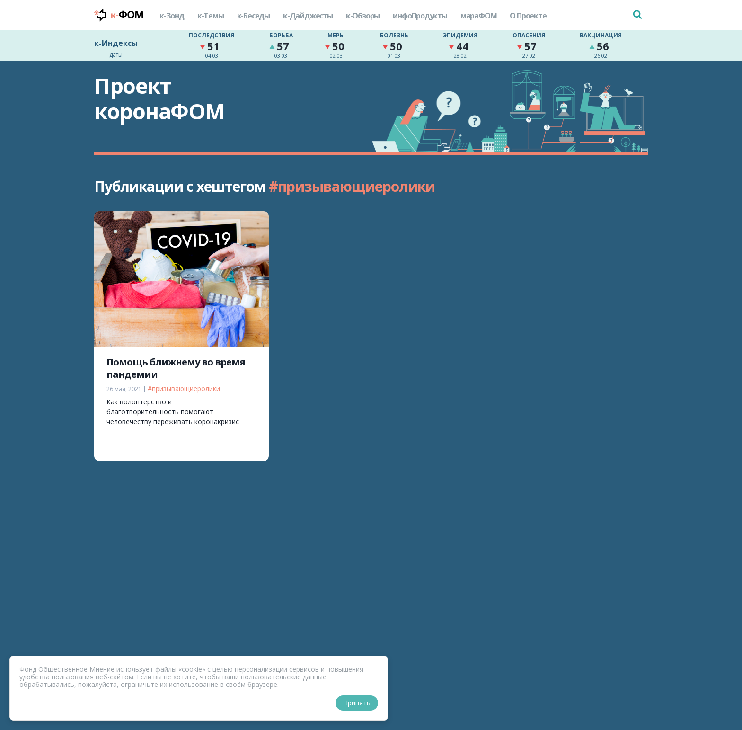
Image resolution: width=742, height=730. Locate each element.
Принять (357, 702)
